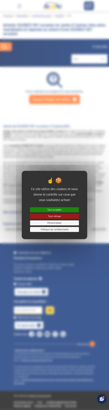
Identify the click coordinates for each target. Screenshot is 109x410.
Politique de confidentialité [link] (54, 229)
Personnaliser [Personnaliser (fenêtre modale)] (54, 223)
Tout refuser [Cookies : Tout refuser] (54, 216)
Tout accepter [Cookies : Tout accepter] (54, 210)
